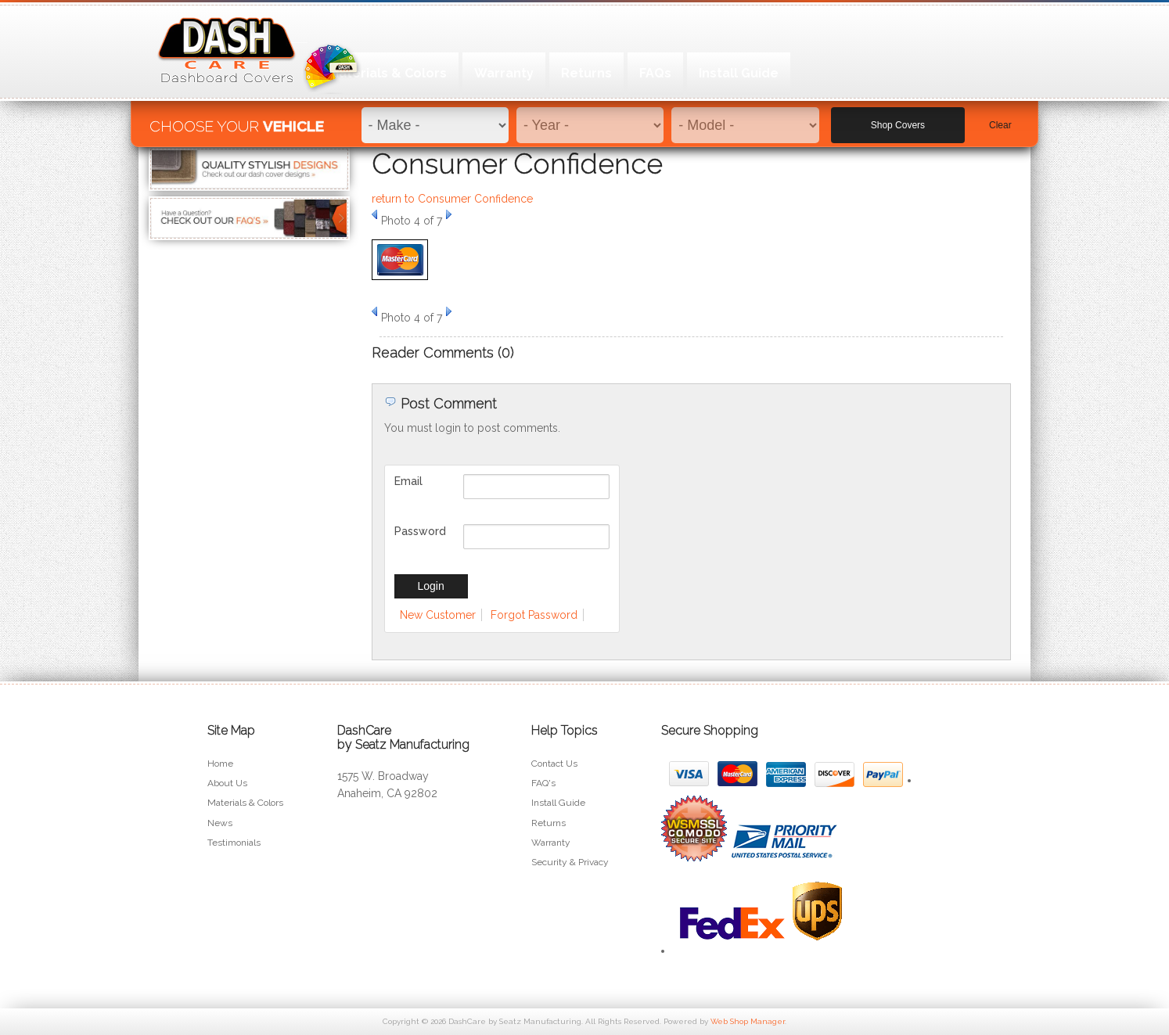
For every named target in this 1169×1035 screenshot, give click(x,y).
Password (420, 531)
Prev (374, 214)
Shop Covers (898, 118)
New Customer (438, 615)
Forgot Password (534, 615)
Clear (1000, 118)
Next (448, 214)
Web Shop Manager (747, 1021)
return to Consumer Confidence (452, 198)
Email (408, 481)
